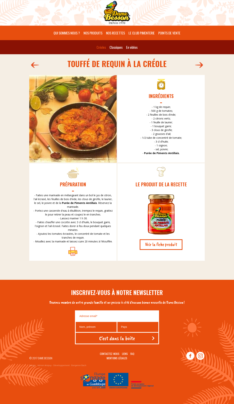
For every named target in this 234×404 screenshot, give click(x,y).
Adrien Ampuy (44, 365)
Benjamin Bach (78, 365)
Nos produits (93, 32)
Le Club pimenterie (142, 32)
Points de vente (169, 32)
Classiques (116, 47)
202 (200, 65)
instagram (200, 356)
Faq (132, 354)
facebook (190, 356)
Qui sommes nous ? (67, 32)
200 (34, 65)
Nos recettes (115, 32)
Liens (125, 354)
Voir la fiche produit (161, 244)
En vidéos (131, 47)
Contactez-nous (109, 354)
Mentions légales (117, 358)
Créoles (101, 47)
